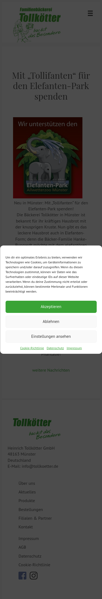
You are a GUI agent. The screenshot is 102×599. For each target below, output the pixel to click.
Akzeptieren (51, 306)
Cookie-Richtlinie (32, 348)
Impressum (74, 348)
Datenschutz (55, 348)
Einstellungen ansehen (51, 336)
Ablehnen (51, 321)
